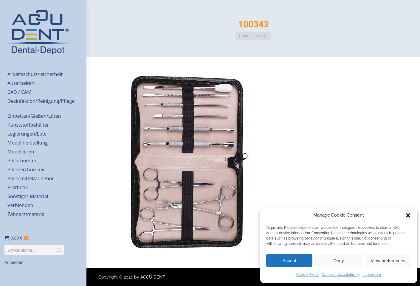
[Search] (34, 250)
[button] (408, 215)
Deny (338, 260)
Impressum (371, 275)
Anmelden (13, 262)
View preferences (388, 260)
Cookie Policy (307, 275)
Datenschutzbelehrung (340, 275)
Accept (289, 260)
